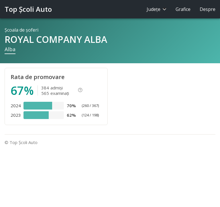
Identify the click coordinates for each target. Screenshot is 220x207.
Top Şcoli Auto (28, 9)
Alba (10, 49)
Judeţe (156, 9)
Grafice (183, 9)
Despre (207, 9)
